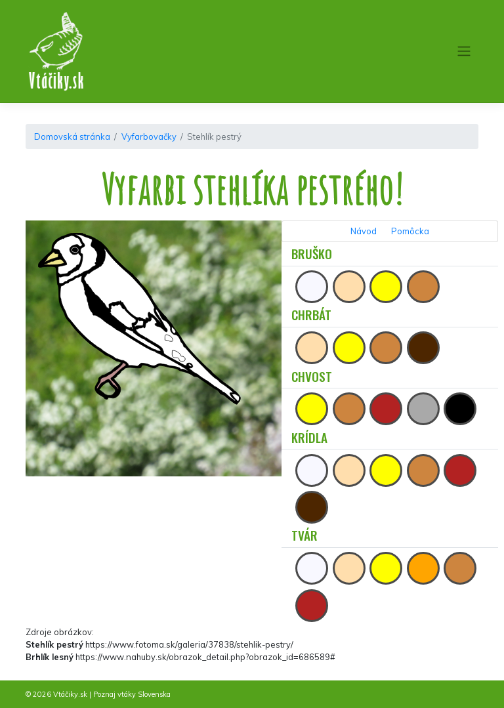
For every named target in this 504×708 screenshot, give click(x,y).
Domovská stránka (72, 136)
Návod (363, 231)
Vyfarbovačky (149, 136)
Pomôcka (410, 231)
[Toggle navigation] (464, 51)
